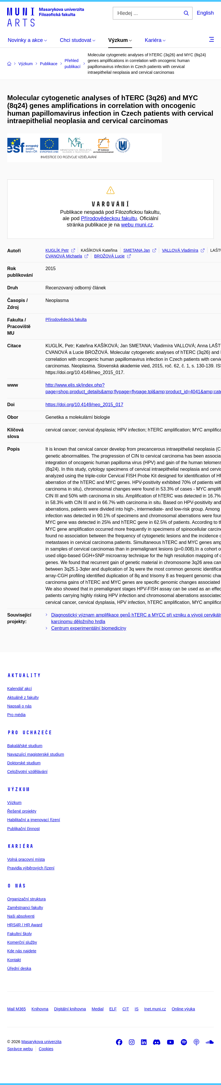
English (205, 13)
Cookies (46, 1049)
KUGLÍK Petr (60, 250)
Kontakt (14, 960)
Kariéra (20, 846)
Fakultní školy (19, 933)
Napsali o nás (19, 706)
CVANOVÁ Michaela (66, 256)
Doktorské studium (24, 763)
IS (136, 1009)
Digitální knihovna (70, 1009)
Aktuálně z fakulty (23, 697)
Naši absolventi (21, 916)
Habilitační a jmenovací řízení (33, 819)
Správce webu (20, 1049)
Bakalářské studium (24, 745)
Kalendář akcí (19, 688)
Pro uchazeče (29, 732)
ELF (113, 1009)
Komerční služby (22, 942)
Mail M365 (16, 1009)
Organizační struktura (26, 899)
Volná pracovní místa (26, 859)
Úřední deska (19, 968)
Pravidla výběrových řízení (30, 868)
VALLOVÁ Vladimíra (183, 250)
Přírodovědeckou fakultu (109, 218)
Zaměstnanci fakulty (25, 907)
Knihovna (40, 1009)
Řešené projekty (21, 811)
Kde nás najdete (21, 951)
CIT (125, 1009)
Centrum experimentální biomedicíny (88, 628)
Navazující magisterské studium (35, 754)
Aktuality (24, 675)
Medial (98, 1009)
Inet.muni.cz (155, 1009)
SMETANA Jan (139, 250)
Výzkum (18, 789)
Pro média (16, 714)
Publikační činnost (23, 828)
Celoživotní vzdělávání (27, 771)
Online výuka (183, 1009)
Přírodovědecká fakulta (66, 319)
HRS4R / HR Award (24, 925)
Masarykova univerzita (41, 1041)
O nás (16, 886)
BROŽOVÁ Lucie (112, 256)
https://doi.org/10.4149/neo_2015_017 (84, 404)
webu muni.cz (137, 225)
